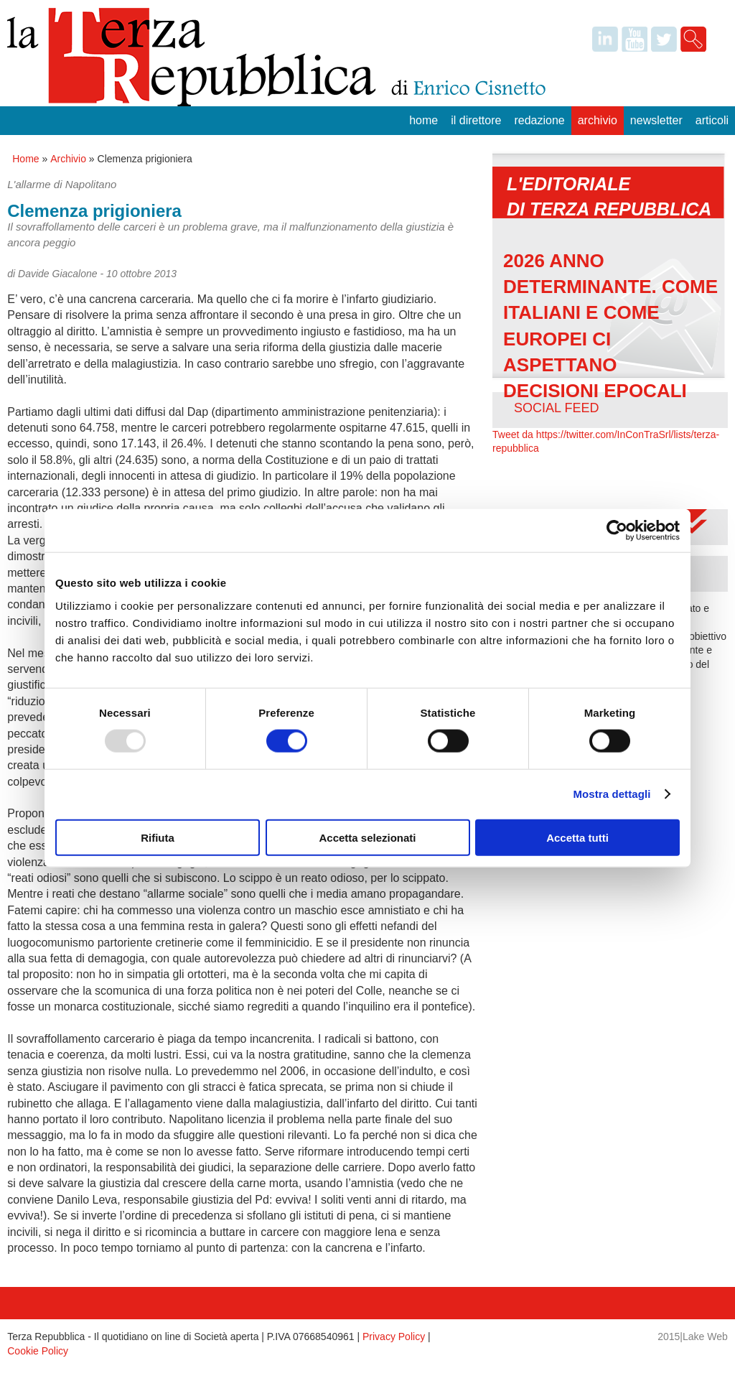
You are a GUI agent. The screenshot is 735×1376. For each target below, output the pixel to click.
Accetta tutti (577, 837)
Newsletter (656, 120)
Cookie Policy (37, 1351)
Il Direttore (476, 120)
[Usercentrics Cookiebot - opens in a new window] (617, 530)
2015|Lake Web (692, 1336)
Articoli (712, 120)
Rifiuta (157, 837)
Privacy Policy (393, 1336)
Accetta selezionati (367, 837)
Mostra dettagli (611, 794)
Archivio (597, 120)
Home (423, 120)
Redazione (539, 120)
